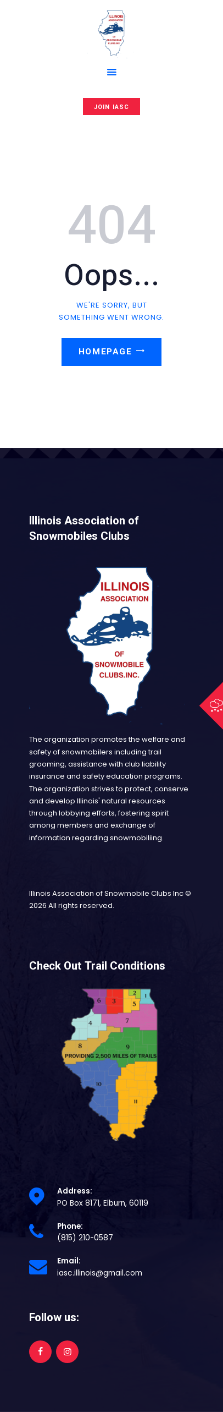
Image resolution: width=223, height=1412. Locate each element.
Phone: (70, 1226)
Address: (74, 1191)
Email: (69, 1261)
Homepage (105, 352)
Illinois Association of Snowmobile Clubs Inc (106, 893)
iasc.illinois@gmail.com (99, 1273)
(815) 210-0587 (85, 1238)
